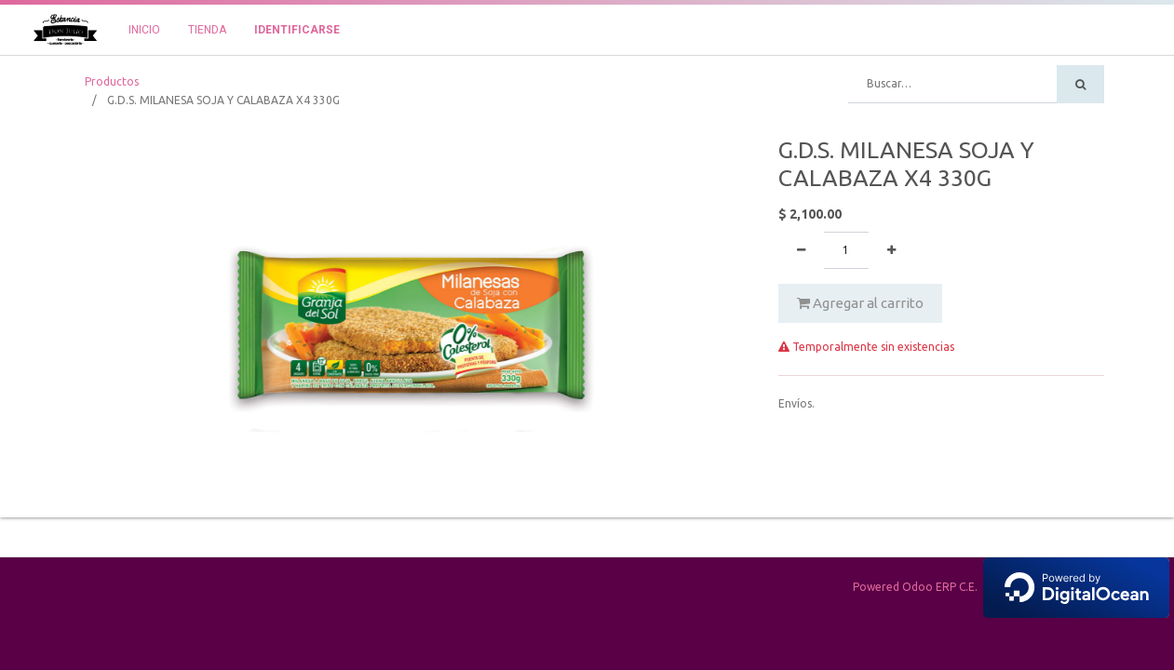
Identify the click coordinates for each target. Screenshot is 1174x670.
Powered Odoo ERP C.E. (1011, 587)
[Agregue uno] (891, 250)
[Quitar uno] (801, 250)
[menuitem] (144, 30)
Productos (112, 81)
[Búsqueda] (1080, 84)
